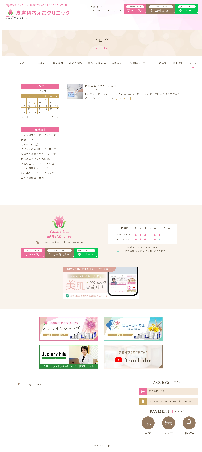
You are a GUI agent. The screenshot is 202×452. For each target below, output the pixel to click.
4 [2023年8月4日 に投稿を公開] (45, 99)
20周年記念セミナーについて (37, 173)
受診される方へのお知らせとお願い (41, 154)
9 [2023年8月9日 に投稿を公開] (34, 102)
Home (7, 18)
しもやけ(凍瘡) (29, 144)
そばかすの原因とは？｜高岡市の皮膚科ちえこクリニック (54, 149)
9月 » (55, 117)
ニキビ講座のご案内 (32, 177)
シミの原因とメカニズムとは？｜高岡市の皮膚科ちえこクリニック (59, 168)
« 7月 (25, 117)
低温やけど (27, 139)
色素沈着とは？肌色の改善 (36, 158)
